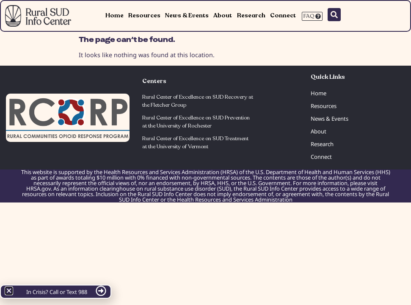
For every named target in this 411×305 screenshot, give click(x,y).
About (222, 15)
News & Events (187, 15)
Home (114, 15)
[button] (9, 291)
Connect (283, 15)
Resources (144, 15)
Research (251, 15)
